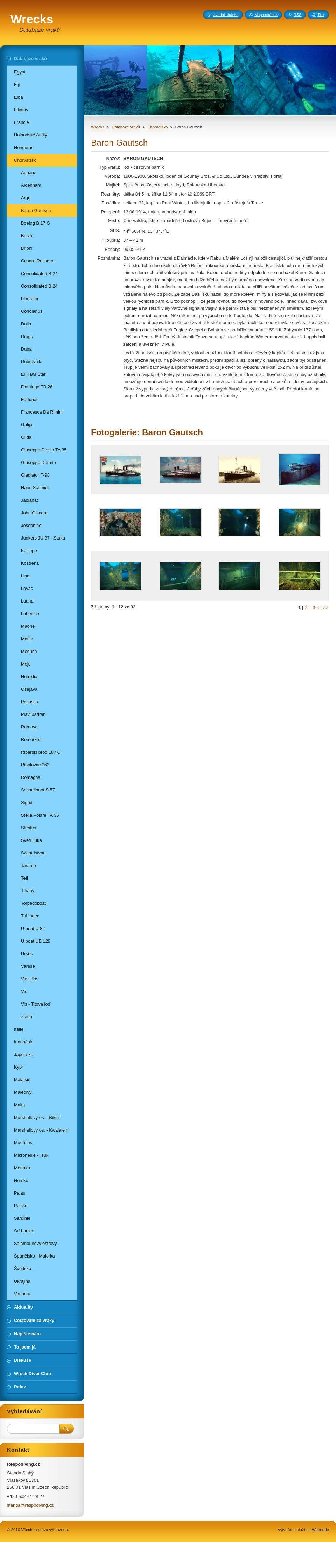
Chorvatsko (157, 127)
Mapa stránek (266, 15)
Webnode (320, 1530)
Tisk (320, 15)
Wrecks (97, 127)
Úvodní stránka (225, 15)
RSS (297, 15)
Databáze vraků (126, 127)
